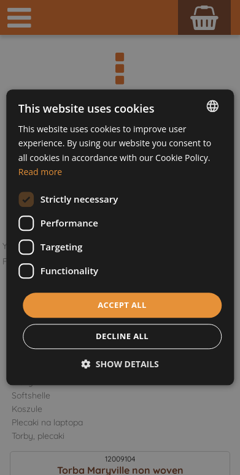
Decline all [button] (122, 336)
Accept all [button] (122, 304)
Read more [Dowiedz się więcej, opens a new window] (40, 172)
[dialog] (120, 237)
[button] (120, 364)
